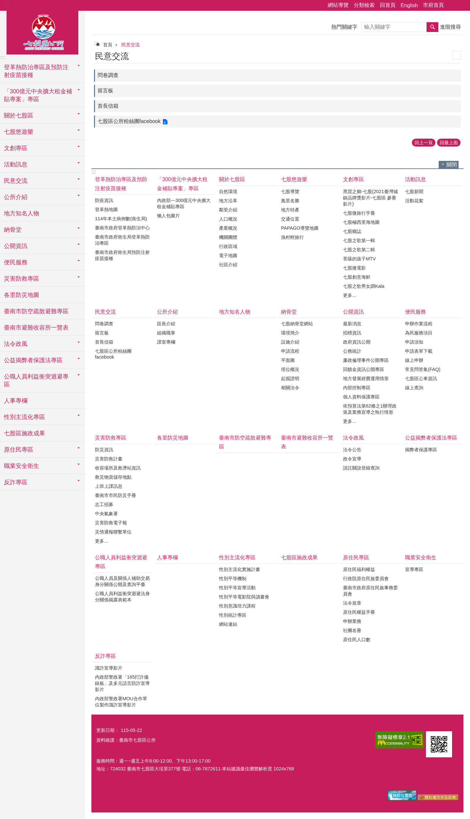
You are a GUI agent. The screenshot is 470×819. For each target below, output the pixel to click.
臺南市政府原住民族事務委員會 (370, 590)
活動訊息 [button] (15, 164)
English (409, 5)
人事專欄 (15, 400)
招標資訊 (352, 332)
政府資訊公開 (356, 342)
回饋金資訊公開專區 (363, 369)
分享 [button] (452, 5)
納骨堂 (289, 312)
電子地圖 (228, 255)
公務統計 (352, 351)
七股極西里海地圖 (361, 222)
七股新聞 (414, 191)
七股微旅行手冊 (359, 213)
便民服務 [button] (15, 262)
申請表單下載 (418, 351)
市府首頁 (433, 5)
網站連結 (228, 624)
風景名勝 (290, 200)
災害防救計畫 (108, 458)
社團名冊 (352, 630)
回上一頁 (424, 142)
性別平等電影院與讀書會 (244, 596)
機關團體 (228, 237)
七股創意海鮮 (356, 277)
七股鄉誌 (352, 231)
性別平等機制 (232, 578)
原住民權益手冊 (359, 612)
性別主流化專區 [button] (24, 417)
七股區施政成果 (24, 433)
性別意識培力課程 (237, 606)
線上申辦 (414, 360)
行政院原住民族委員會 (366, 578)
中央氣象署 (106, 513)
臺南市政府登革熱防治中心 (122, 227)
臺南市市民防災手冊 (115, 495)
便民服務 (415, 312)
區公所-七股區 (42, 31)
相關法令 (290, 387)
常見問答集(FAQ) (422, 369)
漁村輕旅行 (292, 237)
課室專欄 (166, 342)
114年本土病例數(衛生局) (121, 218)
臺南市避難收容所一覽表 (36, 327)
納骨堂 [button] (13, 229)
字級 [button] (461, 5)
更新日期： (107, 730)
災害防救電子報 (111, 522)
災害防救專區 (110, 437)
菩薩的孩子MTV (359, 258)
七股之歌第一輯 (359, 240)
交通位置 (290, 219)
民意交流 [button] (15, 181)
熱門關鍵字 (344, 27)
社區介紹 (228, 264)
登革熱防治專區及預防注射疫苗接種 (121, 184)
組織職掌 (166, 332)
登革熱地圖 (106, 209)
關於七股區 (232, 179)
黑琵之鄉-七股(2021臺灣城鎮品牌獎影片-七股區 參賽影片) (370, 198)
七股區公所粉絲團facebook (129, 121)
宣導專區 (414, 569)
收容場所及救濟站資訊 (118, 468)
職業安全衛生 (420, 557)
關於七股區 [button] (18, 115)
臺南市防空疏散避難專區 (36, 311)
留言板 (105, 90)
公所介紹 (167, 312)
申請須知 (414, 342)
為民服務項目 (418, 332)
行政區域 (228, 246)
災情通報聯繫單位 (113, 531)
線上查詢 (414, 387)
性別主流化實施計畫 (239, 569)
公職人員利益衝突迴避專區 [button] (36, 380)
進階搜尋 (450, 27)
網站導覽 (338, 5)
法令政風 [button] (15, 344)
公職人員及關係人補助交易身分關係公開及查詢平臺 (122, 581)
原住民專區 (356, 557)
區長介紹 (166, 323)
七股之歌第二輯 (359, 249)
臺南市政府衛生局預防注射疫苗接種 (122, 255)
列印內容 (456, 55)
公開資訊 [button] (15, 246)
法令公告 (352, 449)
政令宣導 (352, 458)
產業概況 (228, 228)
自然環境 (228, 191)
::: (7, 4)
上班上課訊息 (108, 486)
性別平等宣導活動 (237, 587)
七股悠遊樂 (294, 179)
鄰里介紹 (228, 209)
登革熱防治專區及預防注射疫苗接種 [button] (36, 71)
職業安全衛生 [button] (21, 466)
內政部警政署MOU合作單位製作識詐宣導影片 (121, 701)
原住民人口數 (356, 639)
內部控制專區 (356, 387)
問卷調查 (108, 75)
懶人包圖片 (168, 215)
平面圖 (288, 360)
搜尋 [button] (432, 27)
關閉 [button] (451, 164)
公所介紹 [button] (15, 197)
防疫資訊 (104, 200)
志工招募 (104, 504)
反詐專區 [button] (15, 482)
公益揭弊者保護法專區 (431, 437)
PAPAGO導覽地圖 (300, 228)
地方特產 (290, 209)
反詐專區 (105, 656)
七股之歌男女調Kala (363, 286)
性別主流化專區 (237, 557)
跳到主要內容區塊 (3, 3)
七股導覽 (290, 191)
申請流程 (290, 351)
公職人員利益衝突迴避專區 (121, 562)
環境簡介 (290, 332)
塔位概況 (290, 369)
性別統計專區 (232, 615)
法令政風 (353, 437)
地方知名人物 (21, 213)
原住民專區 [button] (18, 449)
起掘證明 (290, 378)
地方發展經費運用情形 (366, 378)
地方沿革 (228, 200)
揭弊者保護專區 (421, 449)
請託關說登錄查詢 (361, 468)
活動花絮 (414, 200)
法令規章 (352, 603)
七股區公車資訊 (421, 378)
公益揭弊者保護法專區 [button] (33, 360)
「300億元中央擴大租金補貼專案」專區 (182, 184)
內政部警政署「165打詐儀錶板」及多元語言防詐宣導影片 (122, 683)
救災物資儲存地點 (113, 477)
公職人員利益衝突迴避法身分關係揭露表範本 (122, 596)
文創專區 (353, 179)
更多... (349, 295)
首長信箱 (108, 106)
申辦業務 (352, 621)
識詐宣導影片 (108, 668)
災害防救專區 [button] (21, 278)
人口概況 (228, 219)
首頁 (107, 44)
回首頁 (388, 5)
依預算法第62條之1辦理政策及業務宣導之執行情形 (370, 409)
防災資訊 (104, 449)
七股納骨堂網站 (297, 323)
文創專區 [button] (15, 148)
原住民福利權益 (359, 569)
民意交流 (130, 44)
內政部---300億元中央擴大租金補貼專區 (184, 203)
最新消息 (352, 323)
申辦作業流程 (418, 323)
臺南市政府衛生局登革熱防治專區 (122, 240)
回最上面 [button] (449, 142)
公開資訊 (353, 312)
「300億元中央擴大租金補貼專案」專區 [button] (38, 95)
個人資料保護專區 (361, 396)
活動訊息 (415, 179)
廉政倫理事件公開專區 (366, 360)
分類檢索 (364, 5)
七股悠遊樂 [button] (18, 132)
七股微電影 (354, 267)
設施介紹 (290, 342)
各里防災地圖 (21, 295)
